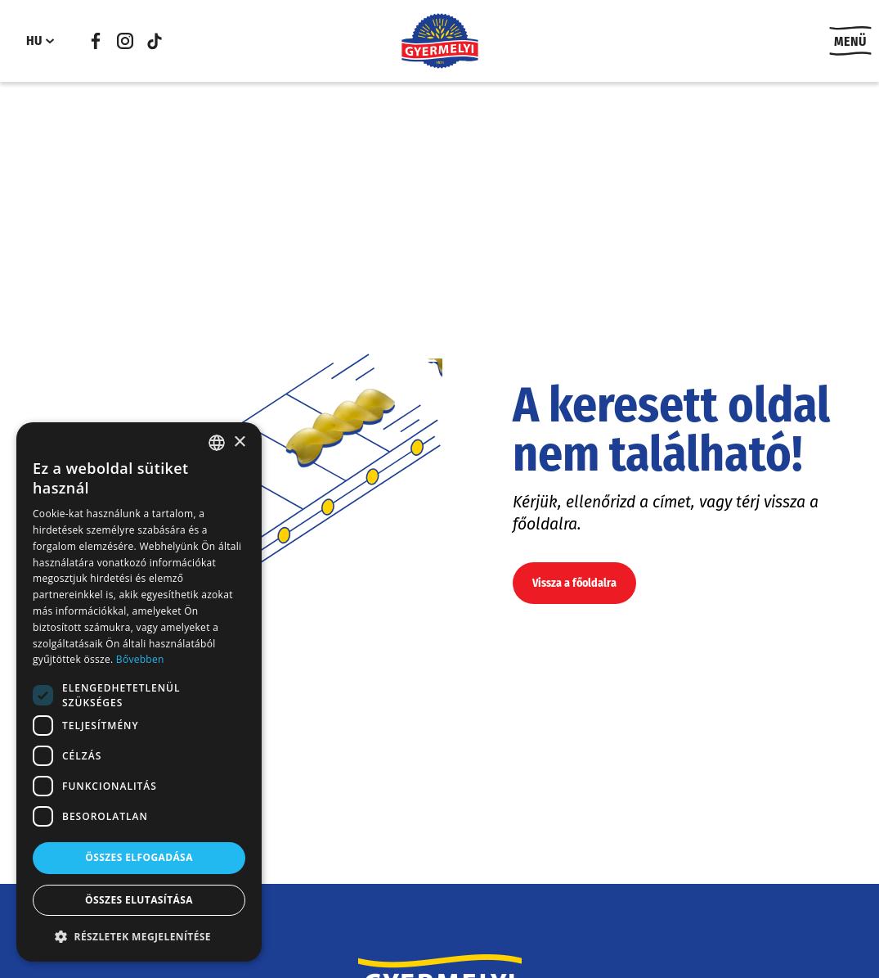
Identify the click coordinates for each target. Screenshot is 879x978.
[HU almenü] (50, 41)
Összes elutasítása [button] (139, 900)
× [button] (239, 442)
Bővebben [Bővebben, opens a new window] (140, 659)
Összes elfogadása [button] (139, 857)
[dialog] (139, 692)
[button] (139, 936)
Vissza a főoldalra (574, 583)
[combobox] (217, 443)
